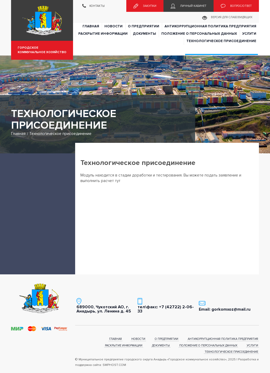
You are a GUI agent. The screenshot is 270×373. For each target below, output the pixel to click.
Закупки (144, 6)
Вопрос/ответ (236, 6)
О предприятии (143, 26)
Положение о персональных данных (199, 34)
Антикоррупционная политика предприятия (210, 26)
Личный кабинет (188, 6)
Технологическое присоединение (221, 41)
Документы (144, 34)
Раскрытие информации (103, 34)
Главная (91, 26)
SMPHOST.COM (114, 365)
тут (117, 180)
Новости (113, 26)
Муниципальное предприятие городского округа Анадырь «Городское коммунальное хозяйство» (42, 20)
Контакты (93, 6)
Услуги (249, 34)
